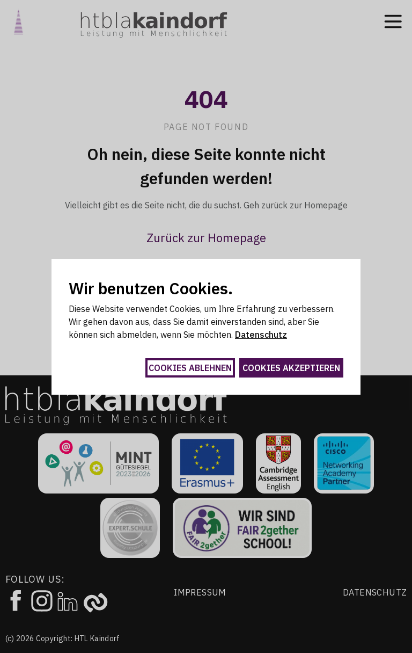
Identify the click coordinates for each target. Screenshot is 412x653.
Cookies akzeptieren (291, 367)
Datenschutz (261, 334)
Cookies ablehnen (190, 367)
